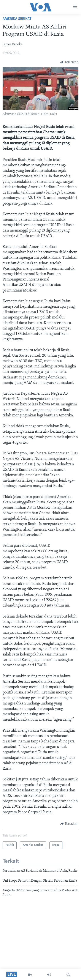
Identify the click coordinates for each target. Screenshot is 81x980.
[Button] (69, 62)
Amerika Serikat (17, 19)
